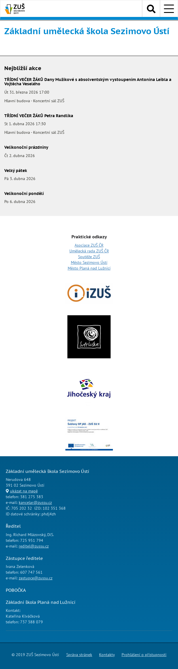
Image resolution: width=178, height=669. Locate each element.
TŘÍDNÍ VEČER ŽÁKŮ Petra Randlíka (38, 115)
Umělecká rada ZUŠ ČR (89, 251)
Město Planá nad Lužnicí (89, 268)
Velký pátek (15, 170)
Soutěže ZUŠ (89, 256)
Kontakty (107, 654)
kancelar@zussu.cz (35, 502)
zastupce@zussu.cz (35, 578)
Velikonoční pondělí (24, 193)
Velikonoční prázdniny (26, 147)
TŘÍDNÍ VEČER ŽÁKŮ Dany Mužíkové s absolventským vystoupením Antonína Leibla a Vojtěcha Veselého (87, 81)
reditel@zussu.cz (34, 546)
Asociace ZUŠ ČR (89, 245)
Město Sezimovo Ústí (89, 262)
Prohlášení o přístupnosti (144, 654)
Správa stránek (79, 654)
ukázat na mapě (24, 491)
